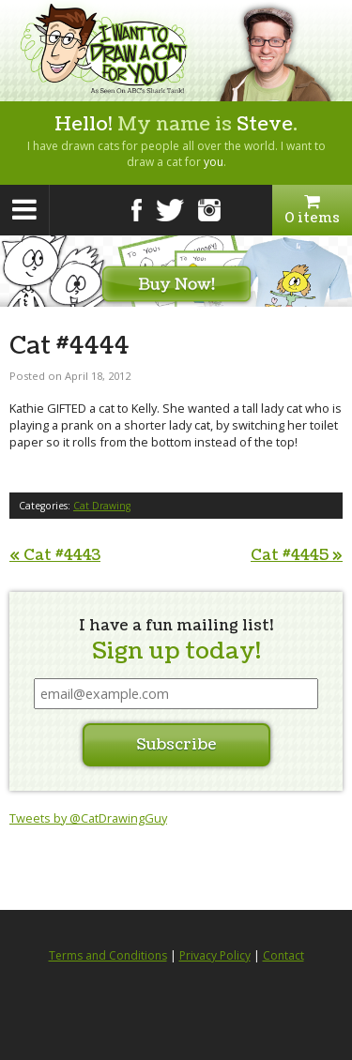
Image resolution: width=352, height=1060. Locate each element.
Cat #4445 (297, 555)
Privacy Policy (215, 955)
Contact (283, 955)
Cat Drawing (101, 505)
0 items (312, 210)
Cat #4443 (54, 555)
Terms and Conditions (108, 955)
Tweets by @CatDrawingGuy (88, 818)
